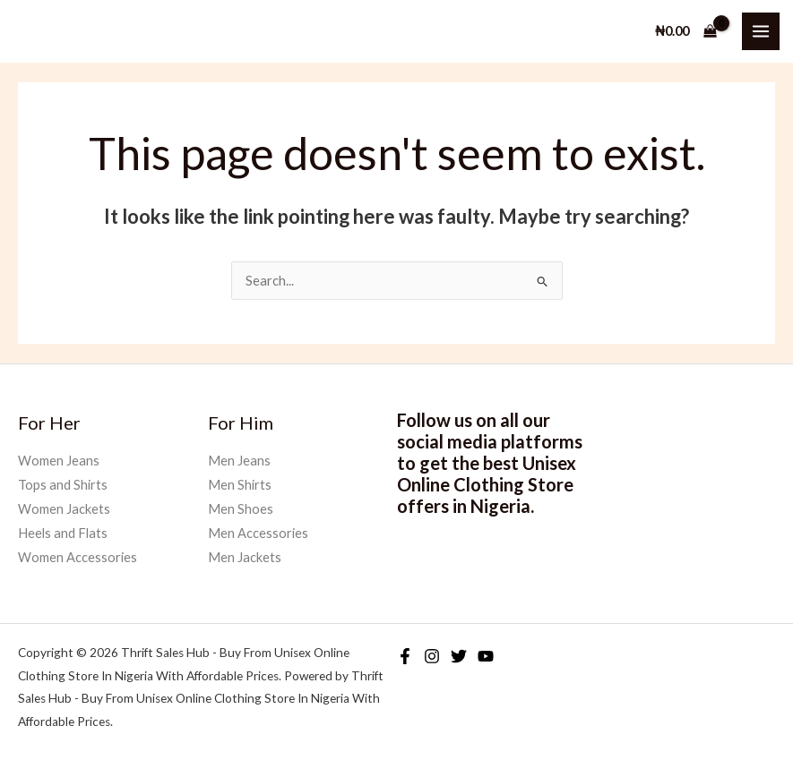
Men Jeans (239, 460)
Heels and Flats (63, 533)
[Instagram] (432, 656)
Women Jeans (58, 460)
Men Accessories (258, 533)
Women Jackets (64, 509)
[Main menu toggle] (761, 31)
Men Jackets (244, 557)
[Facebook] (405, 656)
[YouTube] (486, 656)
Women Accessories (77, 557)
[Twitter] (459, 656)
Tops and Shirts (63, 484)
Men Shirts (240, 484)
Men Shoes (240, 509)
